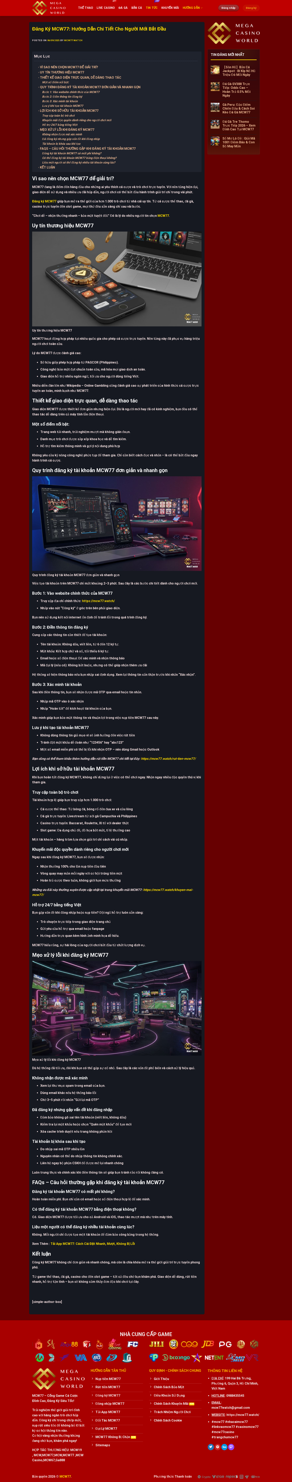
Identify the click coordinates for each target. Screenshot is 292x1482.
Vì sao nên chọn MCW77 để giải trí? (69, 67)
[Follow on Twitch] (231, 1447)
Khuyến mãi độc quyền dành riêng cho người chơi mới (76, 120)
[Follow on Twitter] (211, 1447)
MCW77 (163, 216)
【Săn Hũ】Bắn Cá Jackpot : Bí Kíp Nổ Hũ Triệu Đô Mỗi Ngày (238, 71)
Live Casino (106, 8)
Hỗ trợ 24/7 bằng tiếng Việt (59, 125)
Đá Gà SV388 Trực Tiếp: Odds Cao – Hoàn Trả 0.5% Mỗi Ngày (236, 89)
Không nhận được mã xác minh (62, 134)
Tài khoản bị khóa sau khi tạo (61, 144)
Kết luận (47, 167)
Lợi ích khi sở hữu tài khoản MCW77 (69, 111)
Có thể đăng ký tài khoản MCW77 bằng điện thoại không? (79, 158)
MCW (37, 1455)
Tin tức (152, 8)
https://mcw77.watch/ (98, 601)
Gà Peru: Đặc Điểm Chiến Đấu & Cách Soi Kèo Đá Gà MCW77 (238, 108)
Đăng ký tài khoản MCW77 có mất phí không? (71, 153)
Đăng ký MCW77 (44, 201)
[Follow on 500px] (224, 1447)
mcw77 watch (73, 40)
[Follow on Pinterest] (218, 1447)
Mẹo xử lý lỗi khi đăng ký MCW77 (67, 130)
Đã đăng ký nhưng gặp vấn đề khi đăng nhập (71, 139)
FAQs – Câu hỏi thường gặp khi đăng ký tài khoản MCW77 (88, 149)
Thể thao (85, 8)
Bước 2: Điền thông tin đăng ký (62, 96)
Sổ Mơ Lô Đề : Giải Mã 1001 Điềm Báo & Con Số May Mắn (238, 142)
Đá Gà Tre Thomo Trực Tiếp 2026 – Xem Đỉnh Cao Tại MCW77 (238, 125)
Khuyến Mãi (170, 8)
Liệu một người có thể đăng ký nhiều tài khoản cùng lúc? (78, 162)
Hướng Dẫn (193, 8)
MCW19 (76, 1450)
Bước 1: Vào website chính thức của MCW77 (70, 92)
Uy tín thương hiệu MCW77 (62, 72)
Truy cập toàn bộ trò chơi (58, 115)
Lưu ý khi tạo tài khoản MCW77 (62, 106)
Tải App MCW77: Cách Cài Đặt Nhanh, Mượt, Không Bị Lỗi (93, 1244)
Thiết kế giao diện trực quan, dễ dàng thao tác (80, 77)
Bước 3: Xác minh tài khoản (60, 101)
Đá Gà (123, 8)
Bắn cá (136, 8)
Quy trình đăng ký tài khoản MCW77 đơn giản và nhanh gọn (90, 87)
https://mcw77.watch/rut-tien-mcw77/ (168, 759)
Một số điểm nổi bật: (55, 82)
